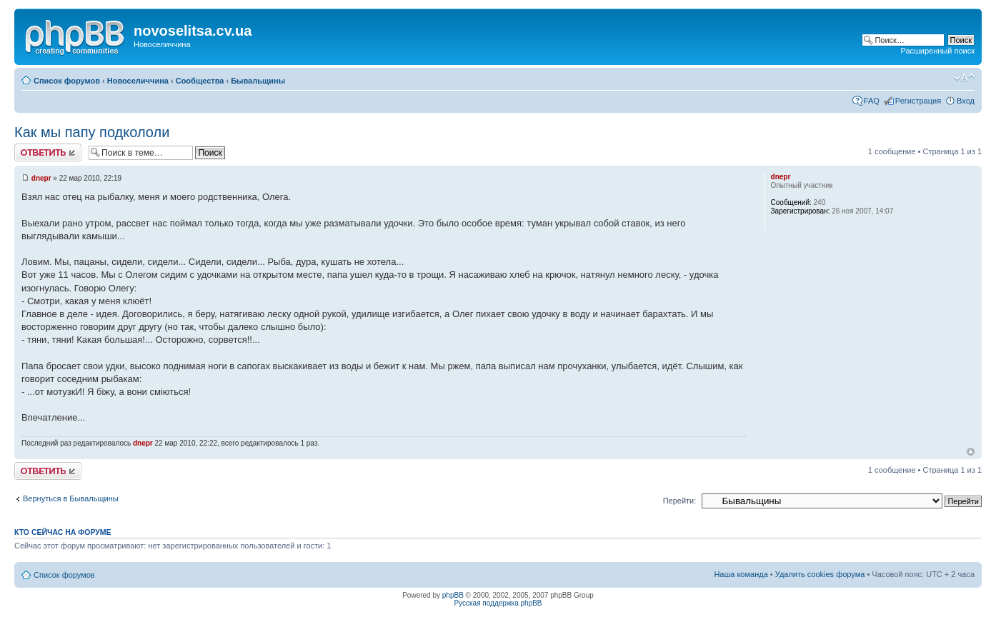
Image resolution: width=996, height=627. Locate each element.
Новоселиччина (138, 80)
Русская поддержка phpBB (498, 603)
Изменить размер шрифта (964, 77)
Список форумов (67, 80)
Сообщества (200, 80)
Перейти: (680, 500)
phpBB (453, 595)
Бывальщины (258, 80)
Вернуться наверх (971, 452)
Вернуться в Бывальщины (71, 498)
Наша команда (740, 574)
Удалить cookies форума (820, 574)
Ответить (47, 152)
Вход (966, 100)
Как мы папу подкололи (91, 132)
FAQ (872, 100)
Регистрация (918, 100)
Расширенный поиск (937, 50)
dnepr (41, 178)
